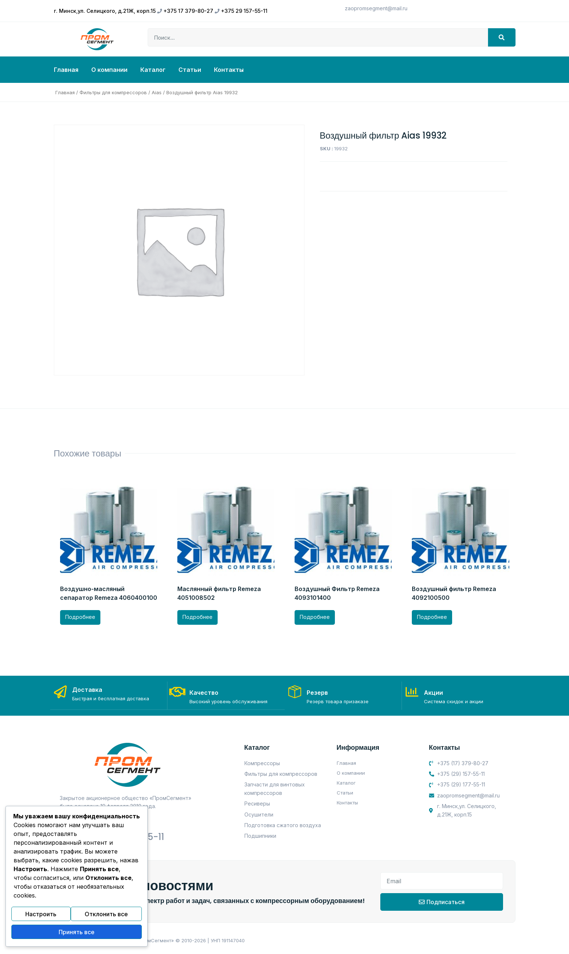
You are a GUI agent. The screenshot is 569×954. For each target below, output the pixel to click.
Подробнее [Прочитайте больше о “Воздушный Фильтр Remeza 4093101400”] (315, 617)
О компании (109, 69)
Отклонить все (106, 917)
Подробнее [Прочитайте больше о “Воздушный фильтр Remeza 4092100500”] (432, 617)
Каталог (153, 69)
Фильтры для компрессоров (113, 92)
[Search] (502, 37)
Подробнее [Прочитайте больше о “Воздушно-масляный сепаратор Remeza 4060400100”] (80, 617)
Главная (66, 69)
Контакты (229, 69)
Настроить (40, 917)
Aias (157, 92)
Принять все (77, 933)
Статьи (189, 69)
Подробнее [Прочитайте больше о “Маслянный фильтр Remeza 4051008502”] (197, 617)
